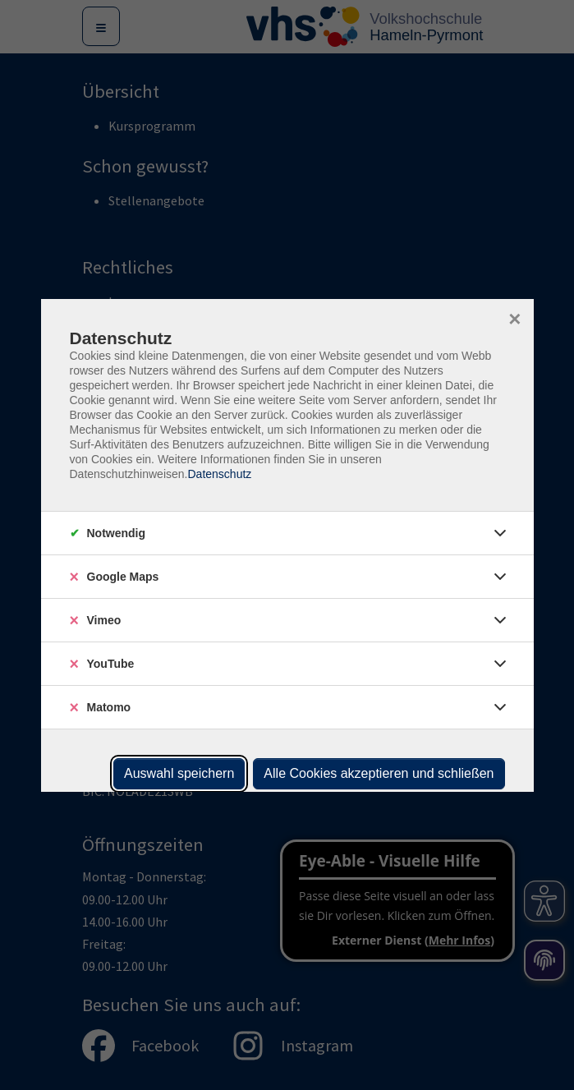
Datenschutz (219, 474)
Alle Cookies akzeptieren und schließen (379, 773)
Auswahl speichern (179, 773)
